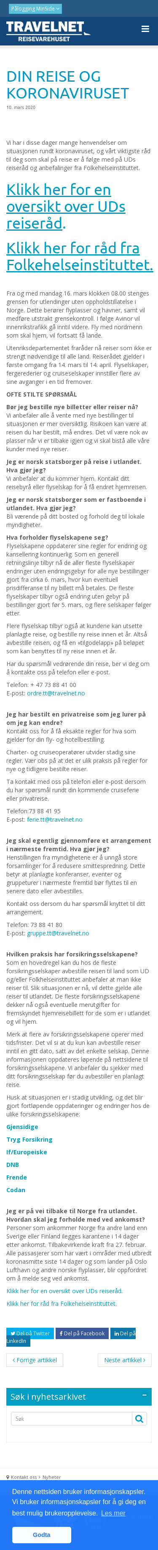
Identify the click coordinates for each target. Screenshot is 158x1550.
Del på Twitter (30, 1333)
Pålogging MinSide (33, 8)
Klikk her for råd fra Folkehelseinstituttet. (61, 1304)
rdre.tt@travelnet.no (58, 693)
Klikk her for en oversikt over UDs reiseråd (63, 1291)
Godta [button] (42, 1534)
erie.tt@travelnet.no (56, 819)
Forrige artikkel (35, 1360)
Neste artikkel (124, 1360)
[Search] (69, 1418)
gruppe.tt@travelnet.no (58, 933)
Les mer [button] (113, 1513)
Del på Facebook (82, 1333)
